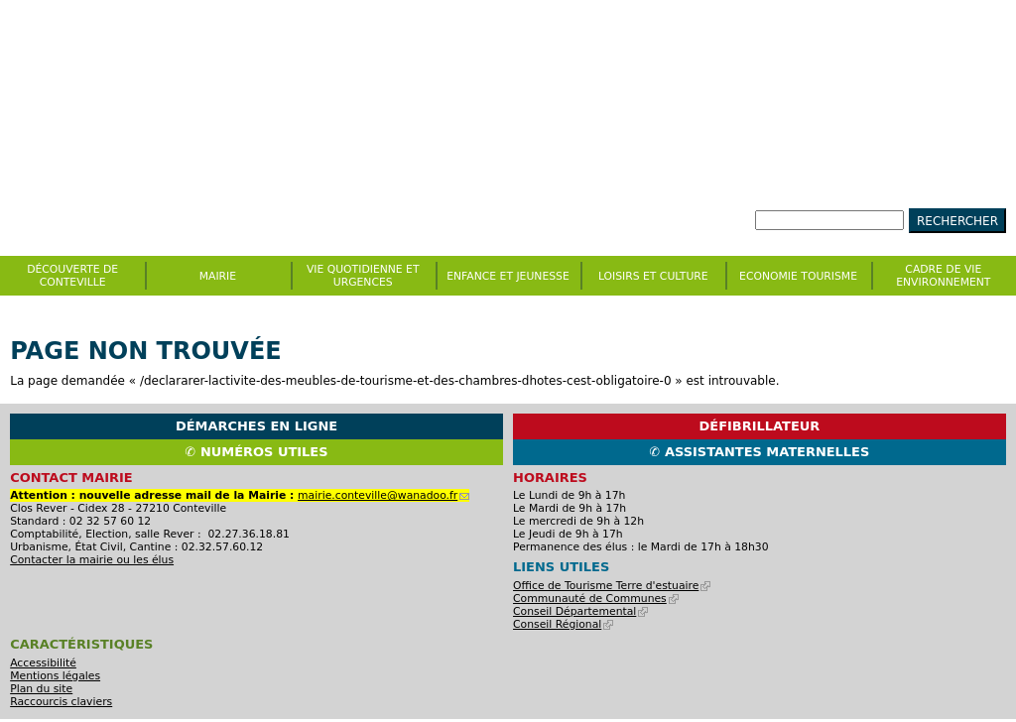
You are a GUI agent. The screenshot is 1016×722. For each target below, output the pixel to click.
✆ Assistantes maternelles (760, 451)
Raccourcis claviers (61, 701)
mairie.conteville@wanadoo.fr (383, 495)
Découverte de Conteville (72, 276)
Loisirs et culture (653, 276)
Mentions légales (55, 675)
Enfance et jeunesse (508, 276)
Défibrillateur (760, 426)
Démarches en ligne (256, 426)
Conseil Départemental (580, 611)
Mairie (217, 276)
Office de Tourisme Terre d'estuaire (611, 585)
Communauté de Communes (596, 598)
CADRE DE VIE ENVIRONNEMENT (943, 276)
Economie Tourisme (798, 276)
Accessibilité (43, 663)
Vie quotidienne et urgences (363, 276)
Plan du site (41, 688)
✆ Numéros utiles (257, 451)
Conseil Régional (563, 624)
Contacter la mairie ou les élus (92, 559)
